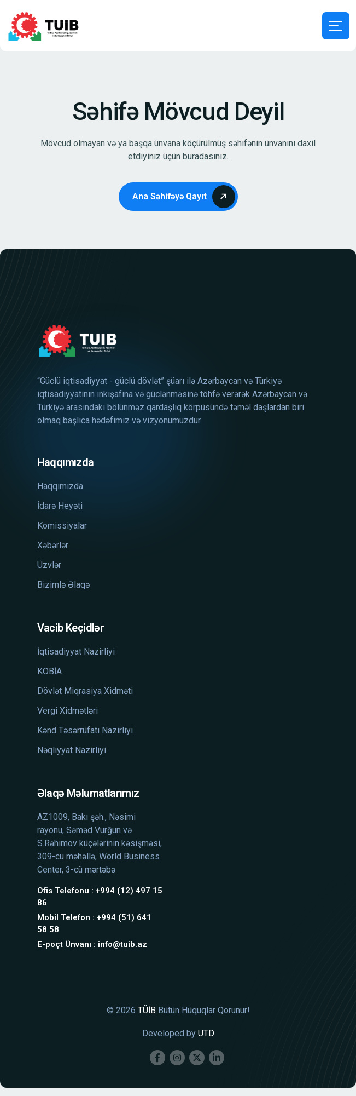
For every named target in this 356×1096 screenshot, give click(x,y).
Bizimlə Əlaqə (63, 584)
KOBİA (49, 671)
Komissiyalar (62, 525)
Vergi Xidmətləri (67, 710)
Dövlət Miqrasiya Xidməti (85, 691)
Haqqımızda (60, 486)
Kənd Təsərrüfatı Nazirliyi (85, 730)
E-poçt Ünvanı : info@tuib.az (92, 944)
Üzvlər (49, 565)
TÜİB (147, 1010)
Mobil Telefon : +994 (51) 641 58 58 (94, 924)
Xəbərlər (52, 545)
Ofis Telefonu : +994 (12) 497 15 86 (99, 897)
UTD (206, 1033)
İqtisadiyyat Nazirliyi (76, 651)
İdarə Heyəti (60, 506)
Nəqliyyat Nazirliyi (71, 750)
